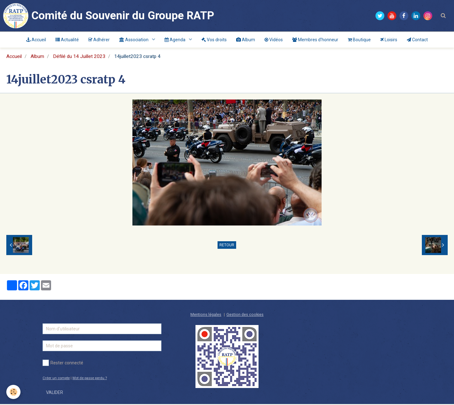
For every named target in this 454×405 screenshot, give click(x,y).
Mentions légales (205, 315)
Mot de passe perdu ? (90, 379)
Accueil (36, 39)
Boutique (359, 39)
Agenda (175, 39)
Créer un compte (56, 379)
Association (134, 39)
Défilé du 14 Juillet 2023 (79, 57)
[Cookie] (13, 392)
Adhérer (99, 39)
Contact (417, 39)
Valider (54, 393)
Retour (226, 246)
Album (245, 39)
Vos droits (214, 39)
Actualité (67, 39)
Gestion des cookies (245, 315)
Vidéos (274, 39)
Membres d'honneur (315, 39)
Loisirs (388, 39)
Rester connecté (63, 364)
